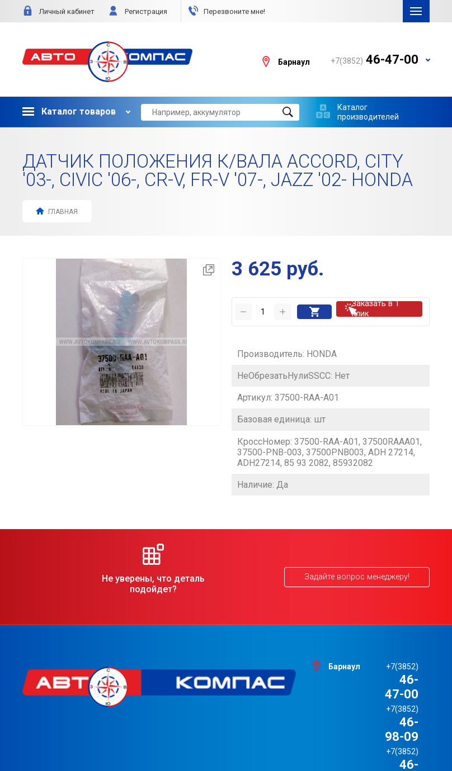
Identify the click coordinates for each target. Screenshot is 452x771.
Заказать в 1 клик (381, 307)
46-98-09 (374, 672)
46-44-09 (374, 700)
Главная (56, 211)
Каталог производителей (368, 112)
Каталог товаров (69, 111)
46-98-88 (374, 686)
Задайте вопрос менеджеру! (358, 569)
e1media (257, 733)
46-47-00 (374, 658)
